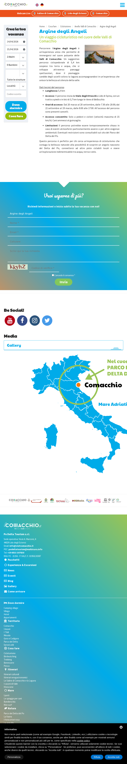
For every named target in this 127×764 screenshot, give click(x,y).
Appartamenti (10, 617)
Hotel (6, 614)
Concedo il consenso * (64, 275)
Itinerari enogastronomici (15, 677)
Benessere (9, 662)
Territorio (14, 621)
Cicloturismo (9, 653)
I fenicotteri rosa (12, 719)
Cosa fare (16, 116)
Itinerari (13, 669)
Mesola (7, 635)
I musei (7, 629)
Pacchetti (13, 559)
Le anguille (9, 722)
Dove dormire (16, 106)
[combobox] (16, 56)
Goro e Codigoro (11, 638)
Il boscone (8, 686)
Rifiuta (97, 757)
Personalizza (14, 757)
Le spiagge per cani (13, 698)
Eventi (12, 575)
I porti (6, 695)
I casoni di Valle (11, 683)
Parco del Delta (11, 641)
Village (7, 611)
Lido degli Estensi (75, 13)
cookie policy (83, 740)
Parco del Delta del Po (14, 713)
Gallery (12, 586)
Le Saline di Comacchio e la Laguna (20, 680)
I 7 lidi (6, 632)
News (11, 570)
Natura (12, 708)
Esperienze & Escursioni (22, 565)
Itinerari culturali (11, 674)
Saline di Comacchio (46, 13)
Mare (11, 690)
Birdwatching (10, 656)
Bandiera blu (9, 701)
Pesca (6, 665)
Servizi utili (9, 644)
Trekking (8, 659)
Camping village (11, 608)
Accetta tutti (113, 757)
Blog (10, 581)
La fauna (8, 716)
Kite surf (8, 704)
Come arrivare (16, 591)
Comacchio (99, 13)
